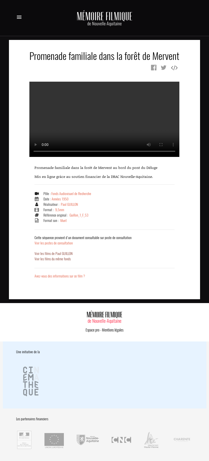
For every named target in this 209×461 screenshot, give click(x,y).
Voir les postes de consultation (83, 240)
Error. (104, 119)
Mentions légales (112, 330)
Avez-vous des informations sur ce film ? (59, 276)
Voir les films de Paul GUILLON (53, 253)
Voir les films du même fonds (52, 258)
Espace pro (92, 330)
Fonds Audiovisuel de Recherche (71, 193)
